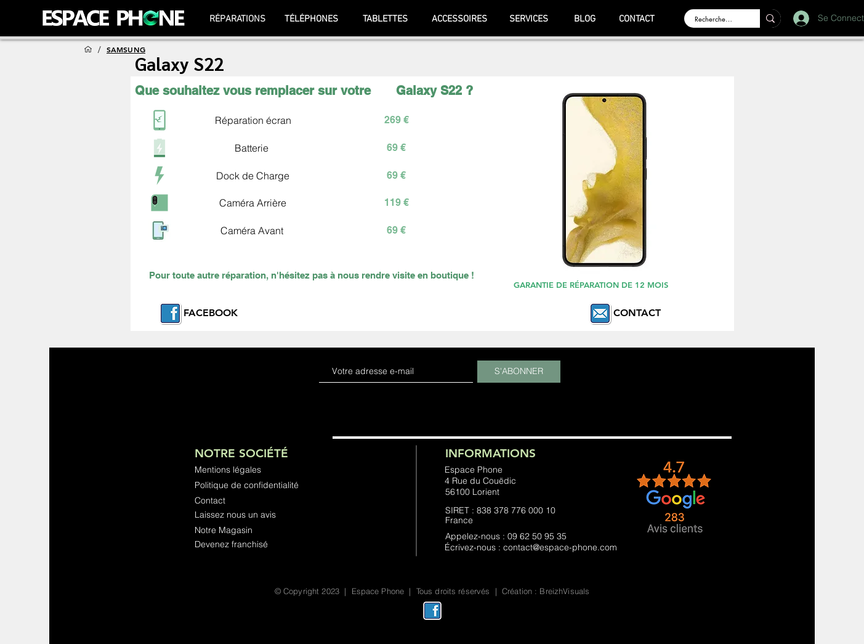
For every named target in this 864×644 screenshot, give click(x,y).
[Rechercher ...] (714, 18)
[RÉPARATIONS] (238, 19)
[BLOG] (585, 19)
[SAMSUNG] (126, 49)
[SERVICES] (529, 19)
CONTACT (637, 313)
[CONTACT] (637, 19)
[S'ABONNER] (518, 372)
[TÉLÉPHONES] (312, 19)
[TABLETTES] (385, 19)
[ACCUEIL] (88, 49)
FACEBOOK (211, 313)
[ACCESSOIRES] (459, 19)
